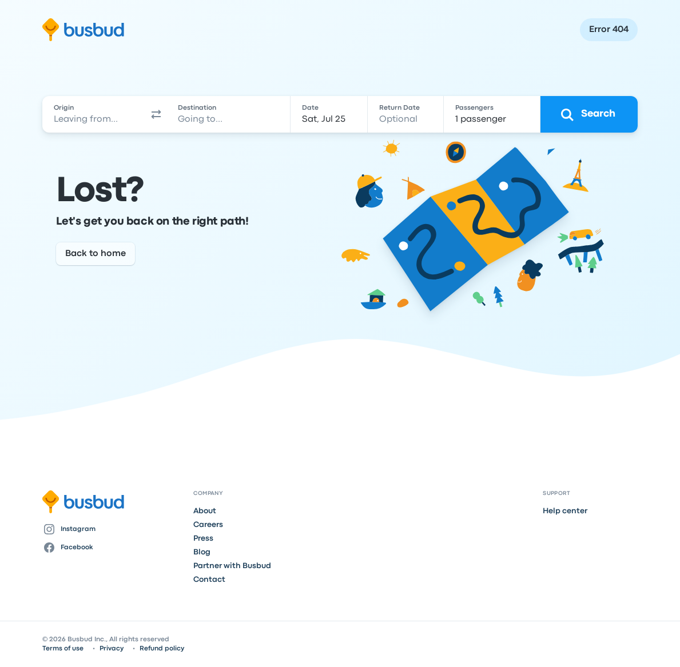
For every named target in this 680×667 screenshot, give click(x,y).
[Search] (589, 114)
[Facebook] (113, 547)
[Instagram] (113, 529)
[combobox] (94, 114)
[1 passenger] (491, 114)
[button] (156, 114)
